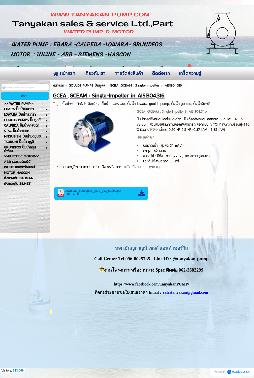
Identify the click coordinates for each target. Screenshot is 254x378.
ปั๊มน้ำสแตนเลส (113, 104)
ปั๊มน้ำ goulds (181, 104)
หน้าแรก (58, 85)
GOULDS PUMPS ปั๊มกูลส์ (87, 85)
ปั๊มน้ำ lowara (137, 104)
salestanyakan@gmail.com (185, 292)
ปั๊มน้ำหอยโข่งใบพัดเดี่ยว (80, 104)
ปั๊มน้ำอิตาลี (201, 104)
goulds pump (159, 104)
